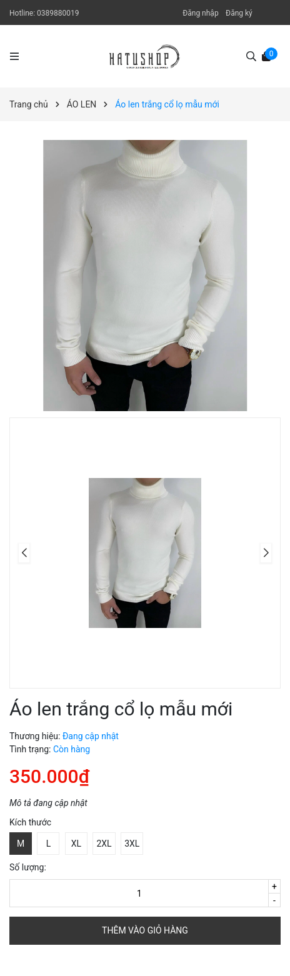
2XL (103, 844)
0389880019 (58, 13)
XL (76, 844)
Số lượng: (27, 867)
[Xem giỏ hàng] (266, 56)
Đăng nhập (200, 13)
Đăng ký (239, 13)
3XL (131, 844)
